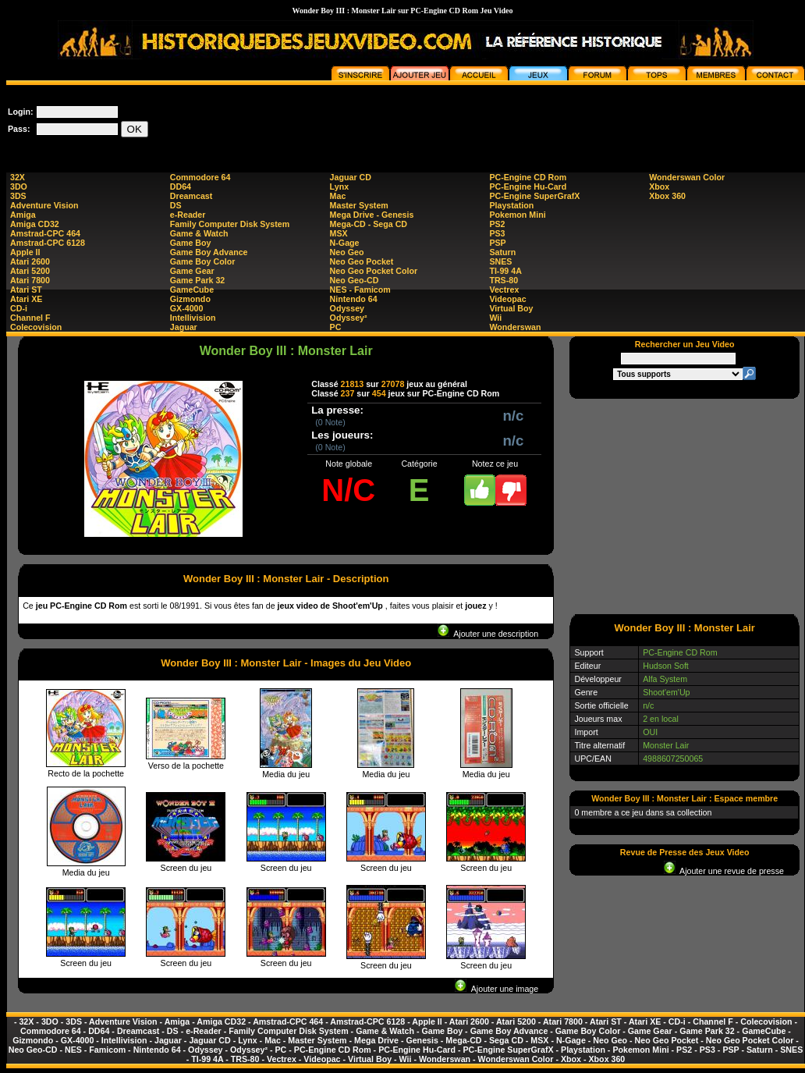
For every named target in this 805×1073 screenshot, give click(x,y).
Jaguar (183, 327)
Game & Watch (199, 233)
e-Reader (188, 214)
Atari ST (26, 289)
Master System (359, 205)
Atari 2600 (30, 261)
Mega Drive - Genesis (372, 214)
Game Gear (192, 270)
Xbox (659, 186)
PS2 (497, 224)
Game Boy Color (203, 261)
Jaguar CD (350, 177)
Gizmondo (190, 299)
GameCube (192, 289)
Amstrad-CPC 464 (45, 233)
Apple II (25, 252)
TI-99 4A (505, 270)
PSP (497, 242)
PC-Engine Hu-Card (527, 186)
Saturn (502, 252)
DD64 (180, 186)
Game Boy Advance (209, 252)
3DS (18, 196)
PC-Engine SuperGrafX (534, 196)
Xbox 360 (667, 196)
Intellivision (193, 317)
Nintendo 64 (354, 299)
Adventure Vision (44, 205)
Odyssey (347, 308)
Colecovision (36, 327)
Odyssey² (348, 317)
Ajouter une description (488, 633)
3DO (18, 186)
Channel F (30, 317)
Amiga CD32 (34, 224)
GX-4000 (187, 308)
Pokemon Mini (517, 214)
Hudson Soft (666, 665)
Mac (338, 196)
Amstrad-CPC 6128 (47, 242)
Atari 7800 (30, 280)
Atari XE (26, 299)
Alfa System (665, 679)
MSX (339, 233)
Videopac (507, 299)
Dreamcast (191, 196)
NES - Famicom (360, 289)
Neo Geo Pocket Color (374, 270)
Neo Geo (347, 252)
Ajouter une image (496, 988)
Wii (495, 317)
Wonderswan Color (687, 177)
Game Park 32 (197, 280)
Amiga (23, 214)
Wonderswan (515, 327)
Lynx (339, 186)
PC (336, 327)
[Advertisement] (684, 505)
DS (176, 205)
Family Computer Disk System (229, 224)
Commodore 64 (200, 177)
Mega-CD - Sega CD (368, 224)
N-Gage (345, 242)
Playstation (511, 205)
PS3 (497, 233)
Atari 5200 (30, 270)
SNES (500, 261)
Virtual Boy (511, 308)
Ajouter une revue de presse (724, 871)
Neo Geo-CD (354, 280)
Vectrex (504, 289)
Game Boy (190, 242)
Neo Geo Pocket (362, 261)
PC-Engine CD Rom (527, 177)
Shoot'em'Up (666, 692)
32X (17, 177)
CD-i (18, 308)
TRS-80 (503, 280)
